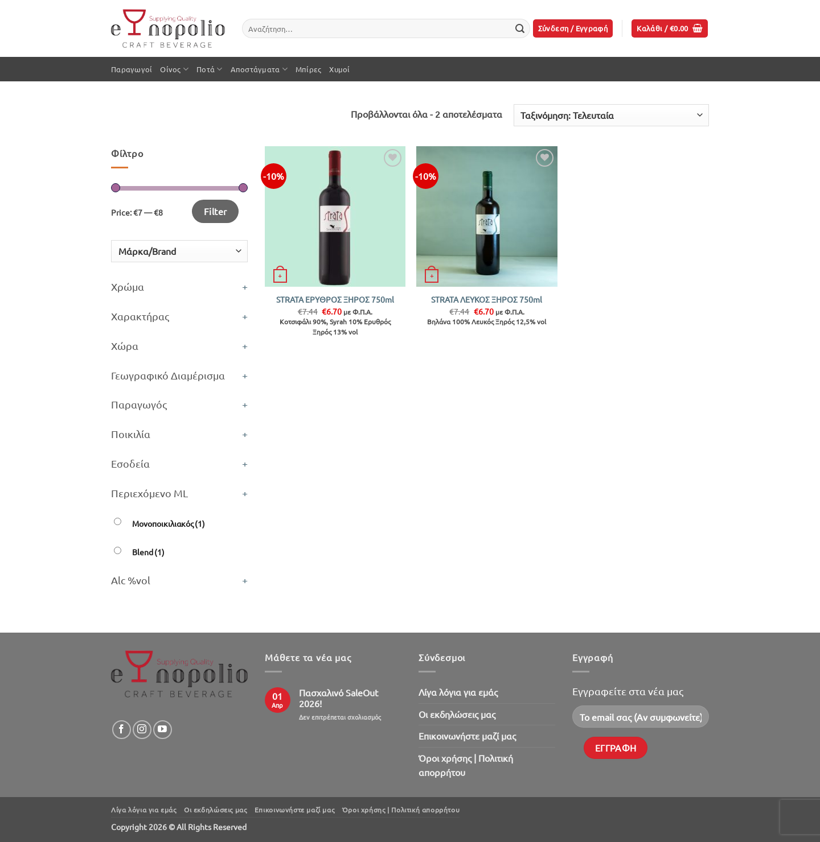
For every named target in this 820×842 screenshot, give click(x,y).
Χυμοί (339, 69)
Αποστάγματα (259, 69)
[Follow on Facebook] (121, 729)
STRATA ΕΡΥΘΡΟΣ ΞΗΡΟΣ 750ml (335, 299)
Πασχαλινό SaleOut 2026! (338, 698)
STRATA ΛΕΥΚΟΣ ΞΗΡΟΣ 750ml (486, 299)
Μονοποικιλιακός (168, 523)
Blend (148, 552)
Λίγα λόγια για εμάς (458, 691)
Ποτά (209, 69)
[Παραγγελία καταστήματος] (611, 115)
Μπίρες (309, 69)
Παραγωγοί (131, 69)
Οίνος (174, 69)
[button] (573, 28)
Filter (215, 211)
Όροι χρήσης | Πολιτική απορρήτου (466, 765)
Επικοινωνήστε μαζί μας (467, 735)
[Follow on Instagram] (142, 729)
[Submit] (520, 28)
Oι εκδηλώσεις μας (457, 714)
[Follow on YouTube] (162, 729)
